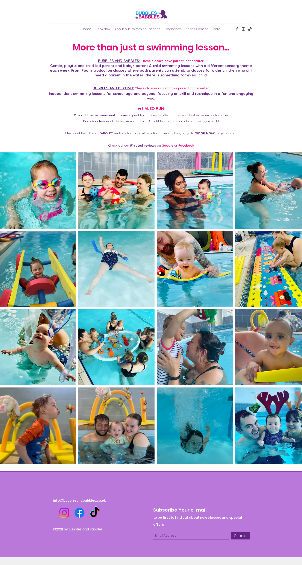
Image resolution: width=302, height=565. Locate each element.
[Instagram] (243, 29)
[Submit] (240, 535)
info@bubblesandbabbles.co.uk (79, 500)
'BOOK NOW (204, 133)
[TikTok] (94, 512)
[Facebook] (237, 29)
